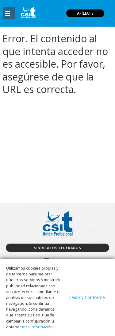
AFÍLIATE (85, 13)
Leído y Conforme (87, 297)
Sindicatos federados (57, 247)
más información (37, 327)
